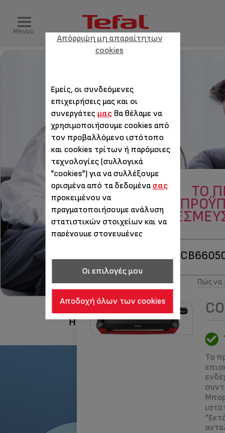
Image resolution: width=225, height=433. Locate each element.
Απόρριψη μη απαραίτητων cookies (110, 44)
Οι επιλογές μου (112, 271)
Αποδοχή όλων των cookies (113, 301)
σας (160, 185)
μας (104, 113)
